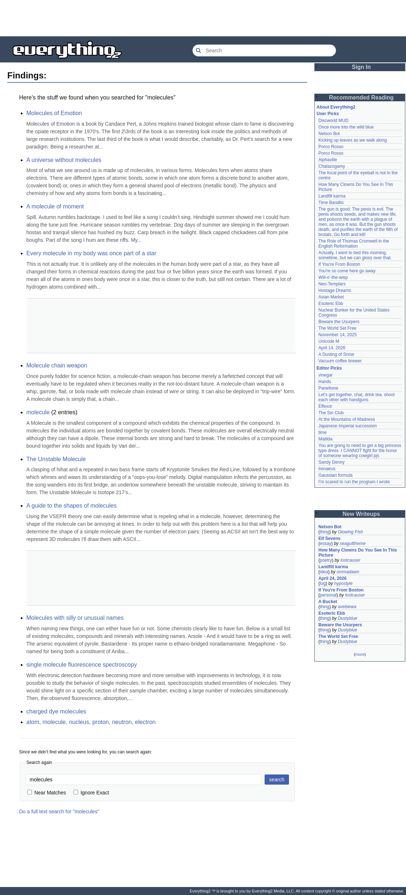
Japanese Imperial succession (347, 425)
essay (325, 543)
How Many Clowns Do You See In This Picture (357, 553)
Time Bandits (331, 202)
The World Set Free (337, 328)
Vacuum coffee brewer (340, 360)
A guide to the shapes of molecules (72, 506)
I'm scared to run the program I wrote (354, 481)
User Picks (328, 113)
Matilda (325, 439)
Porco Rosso (330, 146)
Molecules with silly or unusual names (75, 618)
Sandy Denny (331, 462)
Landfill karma (332, 196)
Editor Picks (329, 368)
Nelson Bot (329, 133)
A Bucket (327, 601)
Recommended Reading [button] (361, 97)
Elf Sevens (329, 538)
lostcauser (351, 560)
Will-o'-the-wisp (333, 277)
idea (324, 571)
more (359, 654)
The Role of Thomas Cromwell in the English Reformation (353, 244)
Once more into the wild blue (346, 127)
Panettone (328, 388)
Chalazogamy (331, 166)
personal (328, 595)
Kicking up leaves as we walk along (352, 140)
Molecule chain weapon (57, 365)
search (276, 779)
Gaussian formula (335, 475)
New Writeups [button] (361, 514)
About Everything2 (336, 107)
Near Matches (46, 793)
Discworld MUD (333, 120)
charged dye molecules (57, 711)
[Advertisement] (203, 18)
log (323, 583)
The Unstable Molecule (56, 459)
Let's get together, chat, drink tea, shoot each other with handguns (356, 397)
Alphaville (327, 159)
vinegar (325, 375)
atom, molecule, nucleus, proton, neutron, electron (91, 722)
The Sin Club (330, 412)
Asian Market (331, 297)
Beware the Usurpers (338, 321)
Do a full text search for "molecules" (59, 811)
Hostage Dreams (334, 290)
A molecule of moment (55, 206)
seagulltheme (353, 543)
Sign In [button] (361, 67)
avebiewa (347, 606)
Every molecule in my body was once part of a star (92, 253)
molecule (38, 412)
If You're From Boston (339, 264)
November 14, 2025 (337, 334)
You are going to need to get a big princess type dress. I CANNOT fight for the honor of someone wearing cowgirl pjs (359, 450)
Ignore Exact (91, 793)
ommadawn (348, 571)
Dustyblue (347, 618)
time (322, 432)
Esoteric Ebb (330, 303)
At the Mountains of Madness (346, 419)
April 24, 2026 (332, 578)
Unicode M (328, 341)
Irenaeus (326, 468)
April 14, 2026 (331, 347)
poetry (326, 560)
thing (324, 531)
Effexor (325, 406)
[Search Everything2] (264, 50)
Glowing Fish (350, 531)
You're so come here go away (346, 270)
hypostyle (343, 583)
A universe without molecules (64, 160)
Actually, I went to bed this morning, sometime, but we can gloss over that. (354, 255)
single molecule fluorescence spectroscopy (82, 665)
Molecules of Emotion (54, 113)
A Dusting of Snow (336, 354)
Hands (324, 381)
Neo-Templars (332, 283)
